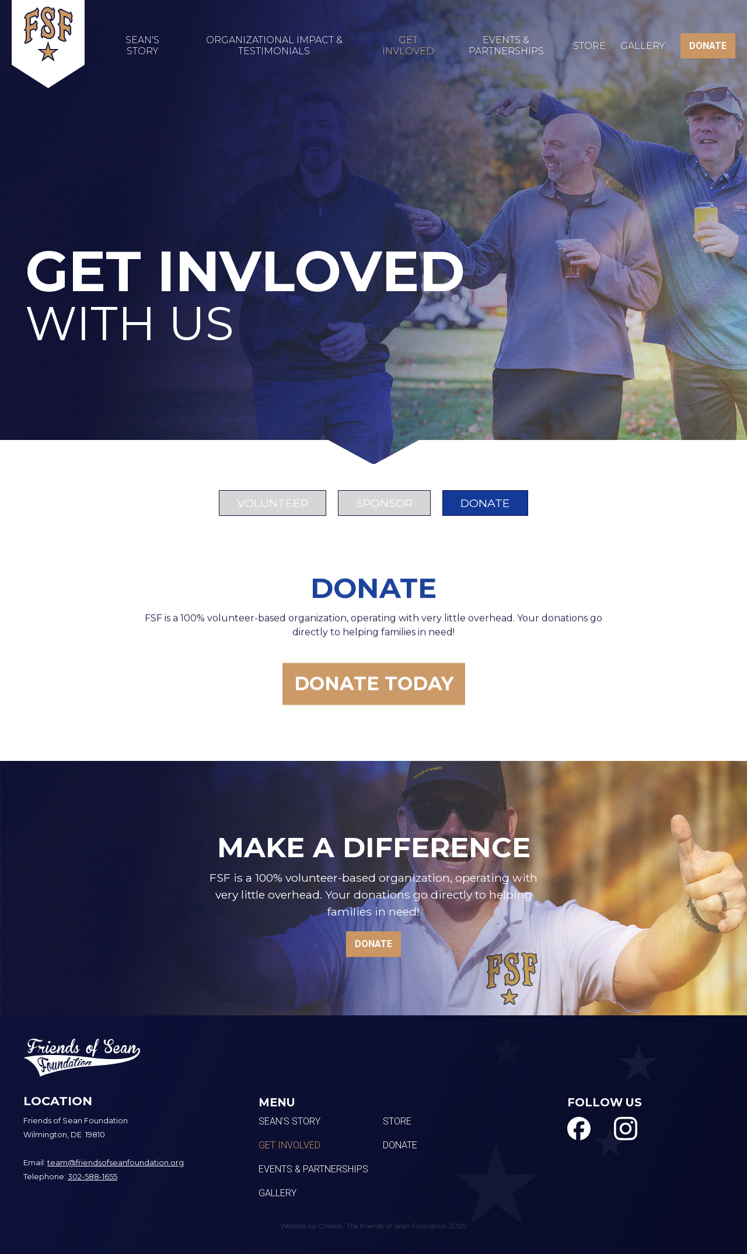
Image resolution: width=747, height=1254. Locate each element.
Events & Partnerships (313, 1169)
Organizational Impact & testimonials (274, 45)
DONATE (708, 45)
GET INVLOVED (408, 45)
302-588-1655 (92, 1176)
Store (589, 45)
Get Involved (289, 1145)
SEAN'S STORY (142, 45)
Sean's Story (289, 1121)
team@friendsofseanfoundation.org (115, 1162)
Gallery (642, 45)
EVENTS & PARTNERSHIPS (506, 45)
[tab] (272, 503)
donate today (373, 691)
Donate (400, 1145)
